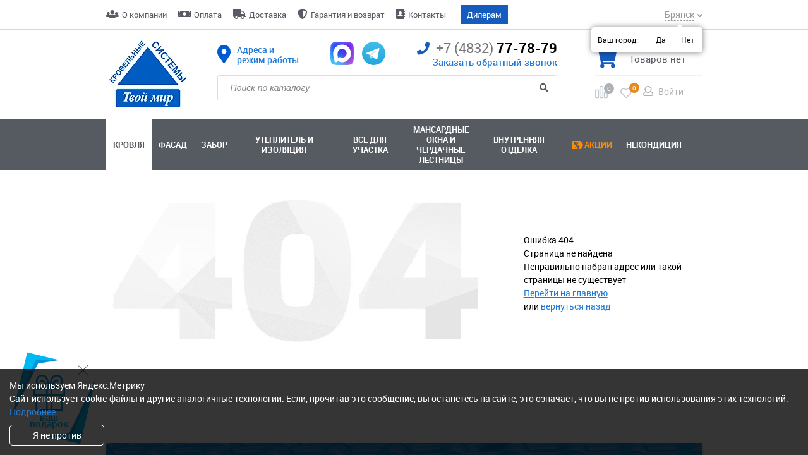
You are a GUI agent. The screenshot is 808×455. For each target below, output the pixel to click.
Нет (687, 40)
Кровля (129, 145)
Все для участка (370, 145)
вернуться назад (576, 306)
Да (661, 40)
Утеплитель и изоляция (284, 145)
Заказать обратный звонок (494, 62)
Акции (598, 145)
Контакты (427, 14)
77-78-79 (487, 48)
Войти (671, 91)
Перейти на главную (566, 293)
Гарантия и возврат (348, 14)
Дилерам (484, 14)
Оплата (208, 14)
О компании (144, 14)
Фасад (173, 145)
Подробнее (32, 412)
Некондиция (654, 145)
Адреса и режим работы (268, 55)
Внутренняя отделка (519, 145)
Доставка (267, 14)
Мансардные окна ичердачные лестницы (441, 144)
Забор (214, 145)
